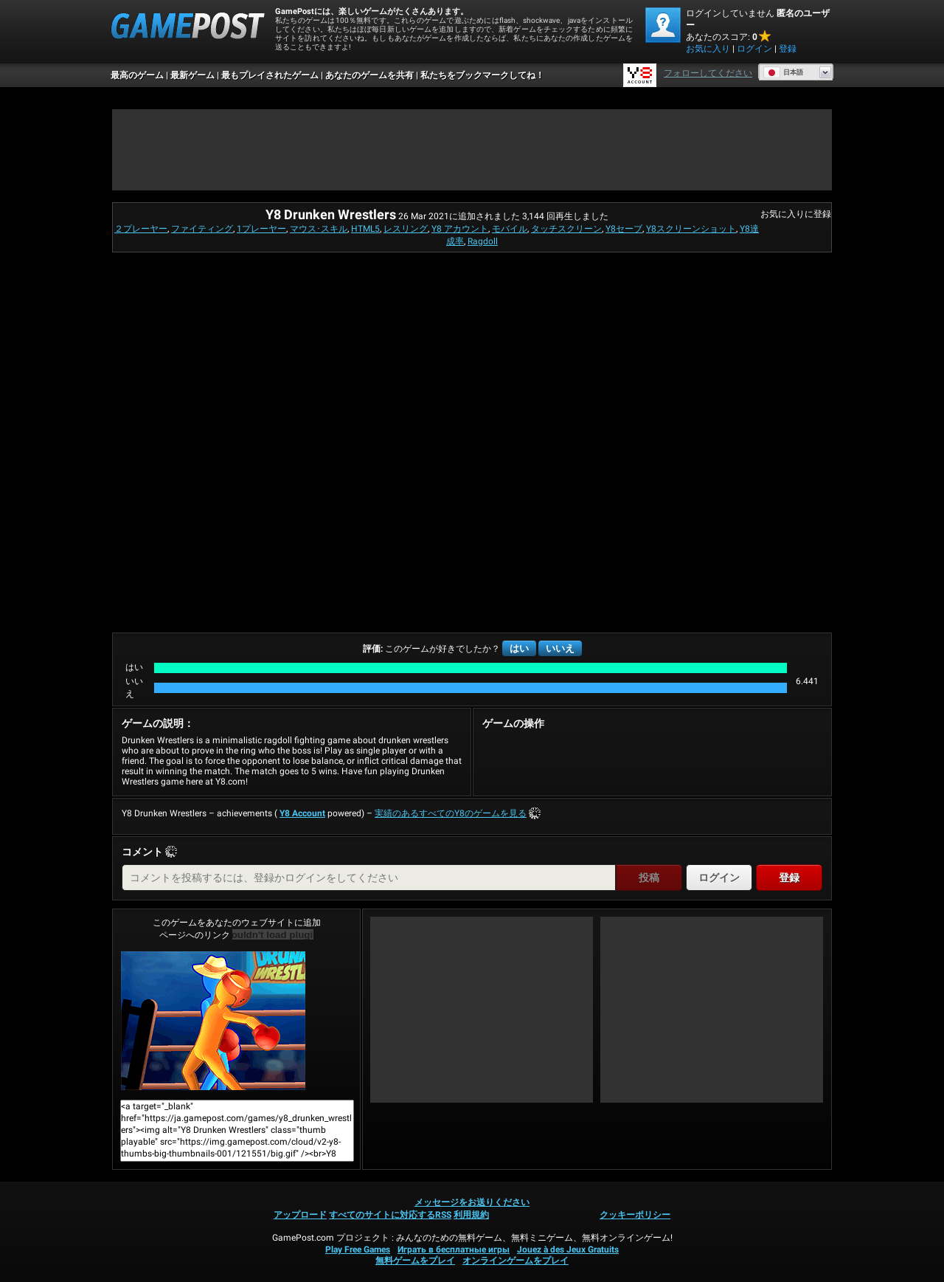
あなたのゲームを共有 (369, 75)
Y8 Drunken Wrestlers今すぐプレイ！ (213, 1021)
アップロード (300, 1215)
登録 (787, 49)
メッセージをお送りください (472, 1202)
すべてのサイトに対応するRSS (390, 1215)
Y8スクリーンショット (691, 229)
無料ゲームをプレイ (415, 1260)
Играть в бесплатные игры (454, 1249)
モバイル (509, 229)
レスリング (406, 229)
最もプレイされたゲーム (270, 75)
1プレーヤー (261, 229)
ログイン (754, 49)
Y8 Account (302, 813)
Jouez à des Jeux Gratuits (568, 1249)
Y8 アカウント (459, 229)
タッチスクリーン (566, 229)
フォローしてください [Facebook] (708, 73)
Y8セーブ (623, 229)
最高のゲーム (137, 75)
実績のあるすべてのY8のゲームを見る (451, 813)
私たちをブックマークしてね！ (482, 75)
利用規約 (471, 1215)
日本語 (783, 72)
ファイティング (202, 229)
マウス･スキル (318, 229)
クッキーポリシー (635, 1215)
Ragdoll (483, 241)
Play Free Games (357, 1249)
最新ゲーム (192, 75)
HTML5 (365, 229)
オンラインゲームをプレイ (515, 1260)
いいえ (560, 648)
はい (519, 648)
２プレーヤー (140, 229)
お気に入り (708, 49)
